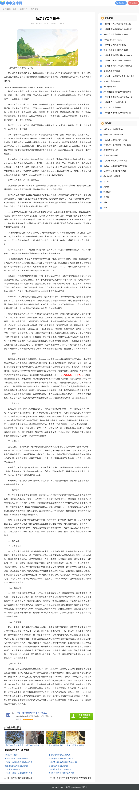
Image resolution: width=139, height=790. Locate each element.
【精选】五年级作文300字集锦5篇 (117, 113)
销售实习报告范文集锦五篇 (22, 778)
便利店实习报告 (11, 755)
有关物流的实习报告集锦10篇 (17, 759)
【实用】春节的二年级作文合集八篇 (118, 66)
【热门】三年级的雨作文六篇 (115, 140)
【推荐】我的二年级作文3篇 (114, 102)
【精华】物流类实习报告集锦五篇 (18, 762)
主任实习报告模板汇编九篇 (59, 755)
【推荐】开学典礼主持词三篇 (115, 161)
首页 (14, 9)
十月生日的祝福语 (110, 155)
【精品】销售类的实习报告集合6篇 (63, 762)
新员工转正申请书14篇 (112, 107)
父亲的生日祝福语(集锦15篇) (115, 171)
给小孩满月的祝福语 (111, 176)
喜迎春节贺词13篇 (110, 150)
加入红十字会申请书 (111, 81)
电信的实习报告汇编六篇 (59, 766)
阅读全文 (54, 23)
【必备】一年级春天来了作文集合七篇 (118, 76)
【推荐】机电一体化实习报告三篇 (18, 773)
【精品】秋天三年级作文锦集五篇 (117, 24)
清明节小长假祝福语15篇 (113, 129)
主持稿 (106, 197)
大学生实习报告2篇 (12, 769)
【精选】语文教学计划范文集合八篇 (118, 55)
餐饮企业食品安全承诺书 (113, 135)
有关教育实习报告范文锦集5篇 (61, 759)
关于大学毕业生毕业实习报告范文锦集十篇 (74, 778)
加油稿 (106, 187)
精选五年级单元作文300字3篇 (115, 166)
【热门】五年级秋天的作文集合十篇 (118, 97)
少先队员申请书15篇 (111, 71)
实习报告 (34, 9)
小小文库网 (66, 787)
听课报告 (107, 192)
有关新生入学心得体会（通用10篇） (118, 145)
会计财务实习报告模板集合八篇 (61, 773)
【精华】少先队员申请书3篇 (114, 45)
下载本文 (61, 23)
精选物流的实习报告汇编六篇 (17, 766)
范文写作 (23, 9)
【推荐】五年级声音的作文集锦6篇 (117, 29)
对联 (105, 202)
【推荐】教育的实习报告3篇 (60, 769)
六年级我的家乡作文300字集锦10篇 (117, 92)
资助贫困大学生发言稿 (112, 40)
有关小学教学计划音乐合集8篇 (115, 50)
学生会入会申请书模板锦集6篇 (115, 34)
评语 (105, 208)
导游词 (106, 181)
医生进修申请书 (109, 87)
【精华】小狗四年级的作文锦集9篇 (117, 61)
